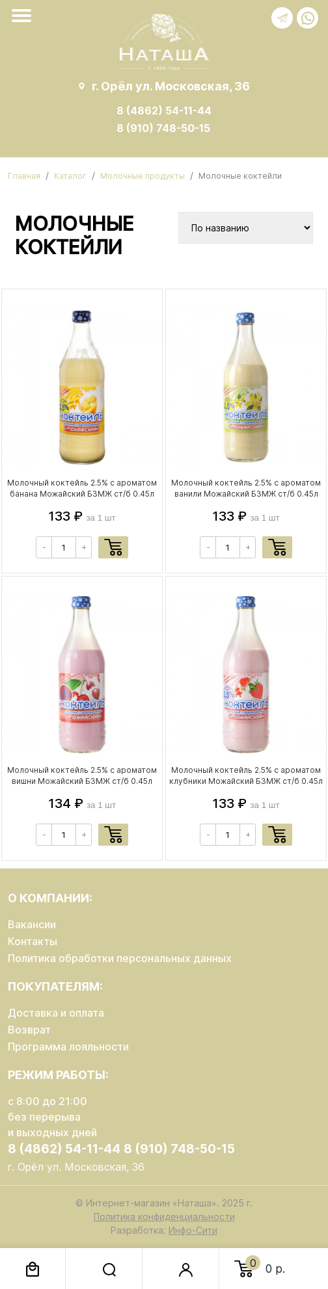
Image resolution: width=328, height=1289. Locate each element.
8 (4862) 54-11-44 (164, 110)
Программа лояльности (68, 1046)
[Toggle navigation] (24, 15)
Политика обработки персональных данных (120, 958)
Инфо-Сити (193, 1230)
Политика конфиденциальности (164, 1216)
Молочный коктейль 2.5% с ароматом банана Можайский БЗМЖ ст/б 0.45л (82, 488)
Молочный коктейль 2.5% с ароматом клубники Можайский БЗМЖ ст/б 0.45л (246, 775)
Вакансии (32, 924)
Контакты (32, 941)
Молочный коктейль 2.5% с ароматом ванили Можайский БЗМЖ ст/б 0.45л (246, 488)
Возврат (29, 1029)
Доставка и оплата (56, 1012)
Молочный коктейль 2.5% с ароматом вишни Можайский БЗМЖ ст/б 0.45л (82, 775)
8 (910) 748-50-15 (163, 128)
